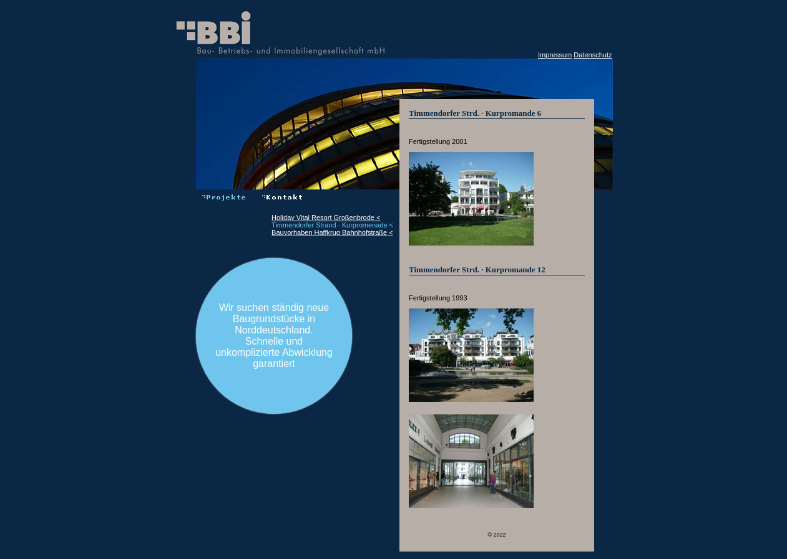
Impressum (555, 55)
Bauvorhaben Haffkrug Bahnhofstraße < (332, 232)
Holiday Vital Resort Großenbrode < (325, 217)
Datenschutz (593, 55)
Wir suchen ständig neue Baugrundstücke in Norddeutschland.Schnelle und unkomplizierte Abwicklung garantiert (274, 335)
